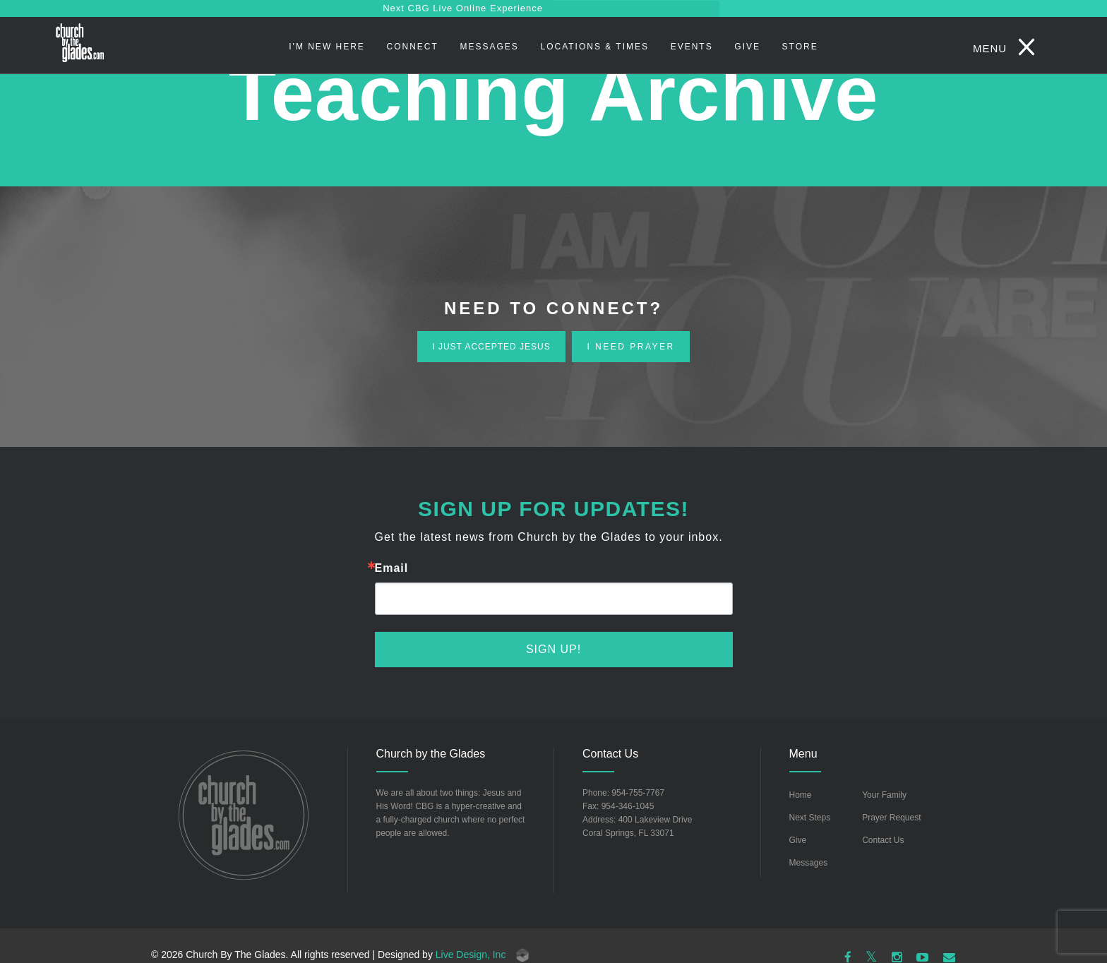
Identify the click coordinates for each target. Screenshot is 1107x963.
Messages (489, 47)
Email (392, 568)
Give (747, 47)
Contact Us (883, 840)
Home (800, 795)
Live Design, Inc (483, 954)
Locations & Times (594, 47)
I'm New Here (327, 47)
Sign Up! (553, 649)
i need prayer (630, 347)
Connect (412, 47)
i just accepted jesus (491, 347)
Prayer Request (891, 818)
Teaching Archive (554, 92)
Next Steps (810, 818)
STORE (800, 47)
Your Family (884, 795)
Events (692, 47)
